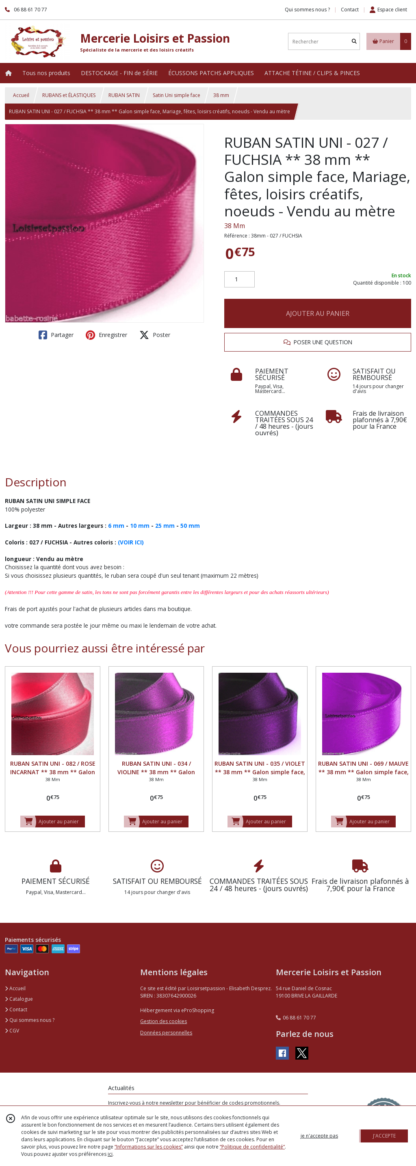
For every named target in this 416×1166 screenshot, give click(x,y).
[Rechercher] (354, 42)
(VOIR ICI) (131, 542)
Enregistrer (106, 335)
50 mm (190, 525)
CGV (12, 1030)
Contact (350, 9)
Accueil (21, 95)
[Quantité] (239, 279)
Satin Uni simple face (176, 95)
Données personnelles (166, 1032)
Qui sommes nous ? (29, 1020)
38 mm (221, 95)
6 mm (116, 525)
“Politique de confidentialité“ (252, 1146)
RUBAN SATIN (124, 95)
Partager (56, 335)
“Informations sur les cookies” (149, 1146)
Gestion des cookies (163, 1021)
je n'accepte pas (319, 1135)
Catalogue (19, 998)
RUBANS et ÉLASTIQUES (68, 95)
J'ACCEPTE (384, 1135)
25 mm (165, 525)
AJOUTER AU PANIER (317, 313)
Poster (154, 335)
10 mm (140, 525)
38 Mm (234, 225)
